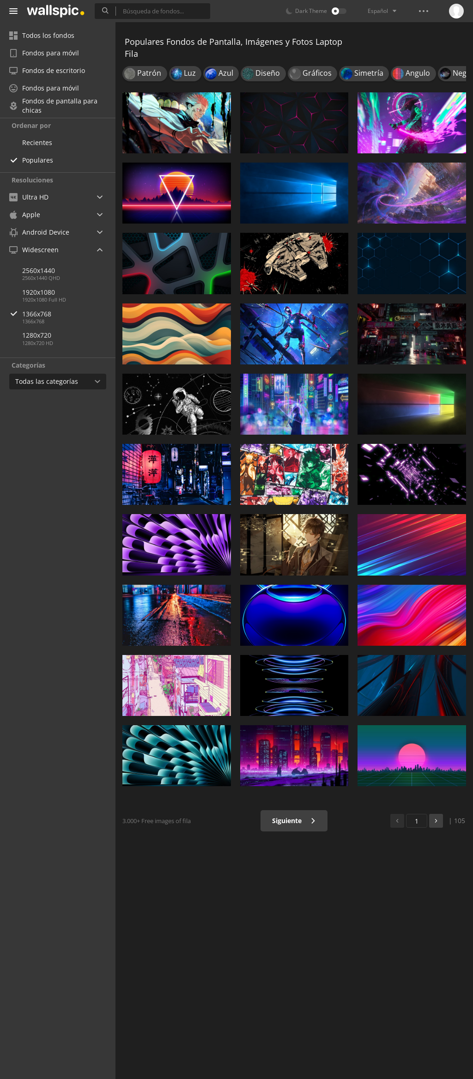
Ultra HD (29, 197)
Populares (37, 160)
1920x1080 (38, 292)
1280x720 (36, 335)
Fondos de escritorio (47, 70)
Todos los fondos (41, 35)
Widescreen (34, 249)
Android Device (39, 232)
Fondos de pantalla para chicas (53, 106)
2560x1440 (38, 270)
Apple (24, 214)
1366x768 (68, 313)
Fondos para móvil (44, 52)
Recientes (37, 142)
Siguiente (294, 820)
